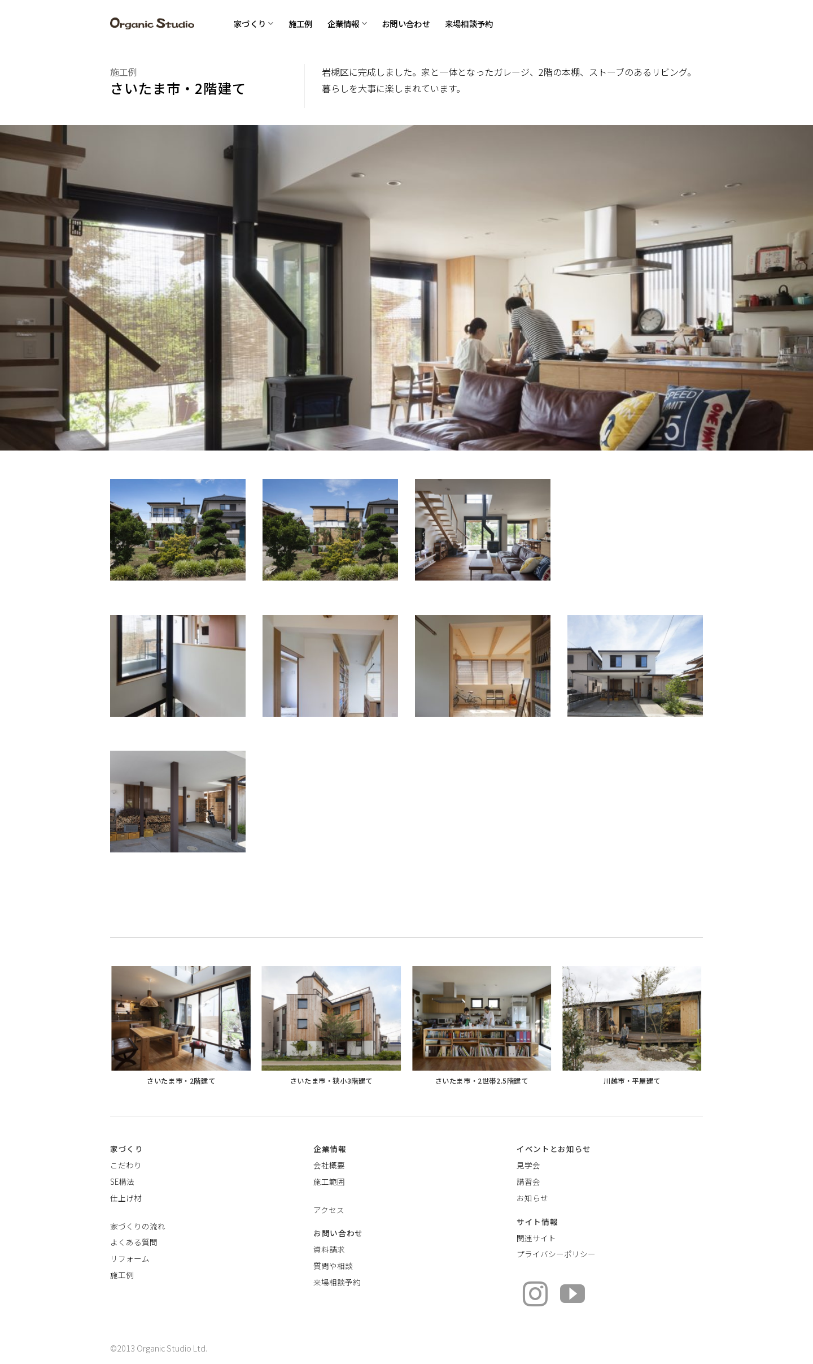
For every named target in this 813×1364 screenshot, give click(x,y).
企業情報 (347, 23)
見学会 (528, 1165)
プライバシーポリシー (556, 1253)
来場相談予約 (469, 23)
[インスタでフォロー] (535, 1296)
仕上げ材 (126, 1197)
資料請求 (329, 1249)
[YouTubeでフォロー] (572, 1296)
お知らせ (532, 1197)
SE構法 (122, 1181)
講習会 (528, 1181)
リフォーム (130, 1258)
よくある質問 (134, 1242)
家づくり (254, 23)
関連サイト (536, 1238)
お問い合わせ (406, 23)
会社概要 (329, 1165)
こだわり (126, 1165)
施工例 (301, 23)
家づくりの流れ (137, 1226)
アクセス (328, 1209)
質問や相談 (333, 1265)
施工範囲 (329, 1181)
